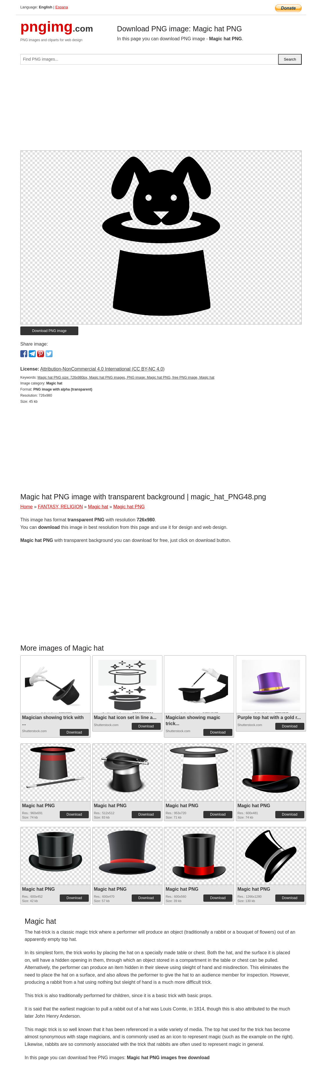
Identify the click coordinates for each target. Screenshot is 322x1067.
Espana (61, 7)
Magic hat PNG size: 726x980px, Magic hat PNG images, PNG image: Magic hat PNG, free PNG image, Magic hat (125, 377)
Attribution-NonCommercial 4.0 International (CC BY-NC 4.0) (102, 368)
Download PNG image (49, 331)
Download (74, 732)
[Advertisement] (161, 109)
